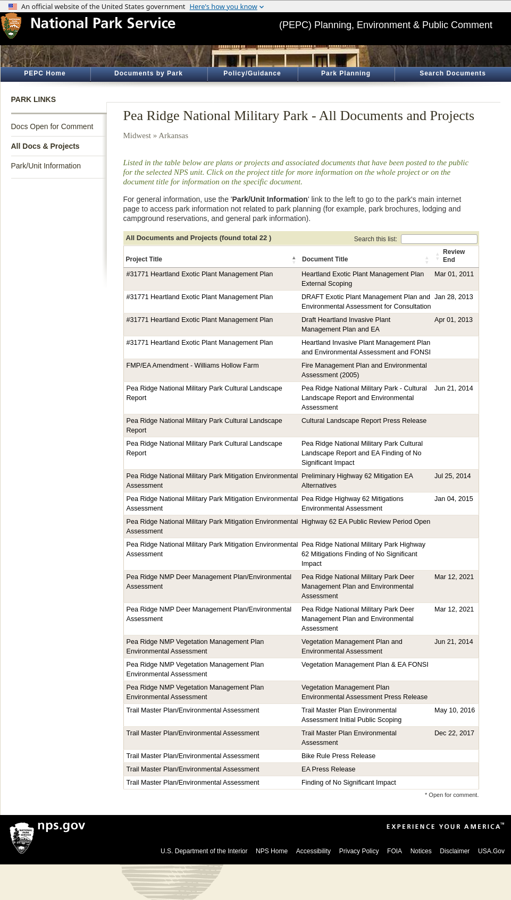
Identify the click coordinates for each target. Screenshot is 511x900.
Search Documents (453, 73)
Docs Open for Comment (52, 126)
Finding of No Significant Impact (348, 782)
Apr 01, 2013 (453, 320)
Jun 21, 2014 (453, 388)
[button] (294, 259)
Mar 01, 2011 (454, 274)
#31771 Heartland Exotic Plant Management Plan (200, 274)
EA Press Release (328, 769)
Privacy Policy (359, 851)
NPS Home (272, 851)
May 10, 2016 (454, 710)
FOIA (394, 851)
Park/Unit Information (46, 166)
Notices (421, 851)
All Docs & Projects (45, 146)
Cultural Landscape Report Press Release (363, 420)
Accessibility (313, 851)
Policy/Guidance (252, 73)
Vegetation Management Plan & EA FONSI (365, 664)
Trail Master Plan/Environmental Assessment (193, 710)
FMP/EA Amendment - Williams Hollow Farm (193, 365)
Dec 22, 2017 (454, 733)
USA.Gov (491, 851)
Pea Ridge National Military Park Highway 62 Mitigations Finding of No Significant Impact (363, 554)
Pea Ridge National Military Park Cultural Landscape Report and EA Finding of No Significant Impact (362, 453)
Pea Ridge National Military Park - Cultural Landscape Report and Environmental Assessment (364, 398)
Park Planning (346, 73)
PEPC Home (44, 73)
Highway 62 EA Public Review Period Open (365, 521)
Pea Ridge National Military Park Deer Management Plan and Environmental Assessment (357, 586)
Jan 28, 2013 (453, 297)
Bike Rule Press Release (338, 756)
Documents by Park (148, 73)
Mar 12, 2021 (454, 577)
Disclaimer (455, 851)
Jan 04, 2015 (453, 499)
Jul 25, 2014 (452, 476)
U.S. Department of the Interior (204, 851)
